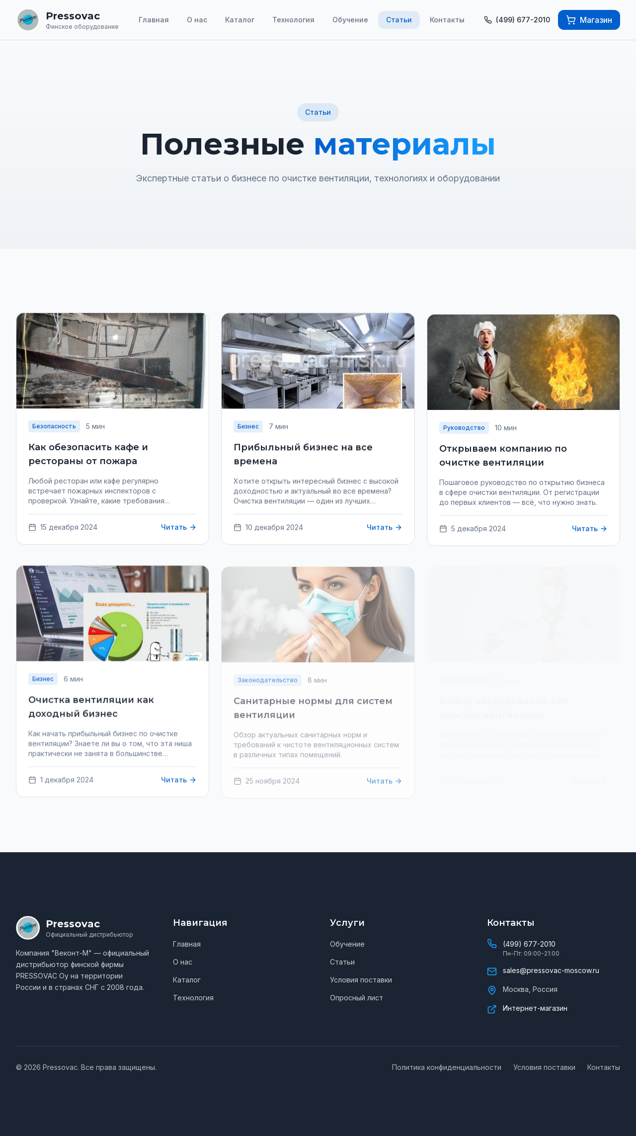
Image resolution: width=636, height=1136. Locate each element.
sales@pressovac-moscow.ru (551, 970)
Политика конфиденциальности (446, 1067)
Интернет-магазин (535, 1008)
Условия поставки (361, 979)
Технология (293, 19)
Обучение (350, 19)
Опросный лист (356, 997)
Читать (179, 528)
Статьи (399, 19)
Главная (154, 19)
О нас (197, 19)
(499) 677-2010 (529, 944)
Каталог (239, 19)
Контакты (447, 19)
